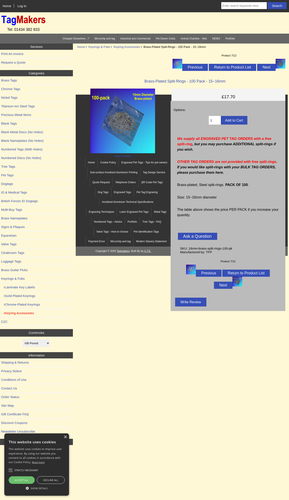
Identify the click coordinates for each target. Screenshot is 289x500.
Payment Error (96, 241)
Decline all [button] (50, 480)
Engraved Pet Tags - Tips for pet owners (144, 162)
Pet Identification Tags (146, 231)
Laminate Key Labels (18, 287)
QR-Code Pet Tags (152, 182)
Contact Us (9, 388)
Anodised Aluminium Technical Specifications (127, 201)
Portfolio (230, 38)
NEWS (216, 38)
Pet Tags (7, 175)
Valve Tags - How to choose (112, 231)
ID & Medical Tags (14, 192)
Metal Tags (160, 211)
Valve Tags (9, 244)
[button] (37, 488)
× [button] (65, 437)
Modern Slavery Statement (151, 241)
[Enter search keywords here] (244, 5)
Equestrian (9, 235)
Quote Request (101, 182)
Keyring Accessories (127, 46)
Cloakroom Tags (12, 253)
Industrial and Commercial (135, 38)
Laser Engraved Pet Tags (134, 211)
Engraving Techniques (101, 211)
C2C (4, 321)
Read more (38, 462)
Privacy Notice (11, 371)
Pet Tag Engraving (147, 192)
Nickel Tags (9, 97)
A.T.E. (147, 251)
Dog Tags (103, 192)
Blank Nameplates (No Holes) (22, 140)
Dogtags (7, 184)
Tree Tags (8, 166)
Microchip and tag (104, 38)
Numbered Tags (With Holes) (21, 149)
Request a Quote (13, 62)
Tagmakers (123, 251)
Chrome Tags (10, 89)
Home (7, 6)
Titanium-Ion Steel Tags (18, 106)
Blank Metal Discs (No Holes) (22, 132)
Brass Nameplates (14, 218)
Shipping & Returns (15, 362)
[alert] (36, 464)
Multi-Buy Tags (11, 209)
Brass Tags (9, 80)
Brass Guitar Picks (14, 270)
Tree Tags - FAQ (151, 221)
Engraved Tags (122, 192)
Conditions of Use (14, 379)
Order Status (10, 397)
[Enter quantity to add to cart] (215, 120)
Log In (22, 6)
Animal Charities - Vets (194, 38)
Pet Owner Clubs (165, 38)
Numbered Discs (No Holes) (21, 158)
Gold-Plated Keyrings (18, 296)
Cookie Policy (108, 162)
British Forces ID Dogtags (19, 201)
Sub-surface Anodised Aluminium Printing (113, 172)
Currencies (36, 332)
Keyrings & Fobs (99, 46)
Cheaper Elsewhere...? (76, 38)
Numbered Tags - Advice (108, 221)
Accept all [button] (22, 480)
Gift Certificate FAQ (15, 414)
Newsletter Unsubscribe (18, 431)
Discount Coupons (14, 423)
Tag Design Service (154, 172)
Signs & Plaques (13, 227)
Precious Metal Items (16, 115)
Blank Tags (9, 123)
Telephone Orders (125, 182)
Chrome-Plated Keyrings (20, 304)
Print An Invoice (12, 54)
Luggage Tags (11, 261)
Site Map (7, 405)
